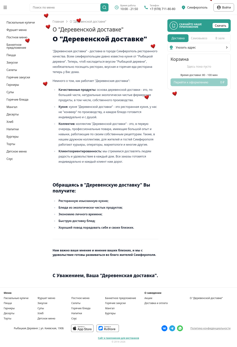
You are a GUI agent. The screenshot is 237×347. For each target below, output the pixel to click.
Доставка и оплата (156, 303)
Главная (58, 21)
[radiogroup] (199, 38)
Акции (148, 298)
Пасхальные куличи (16, 298)
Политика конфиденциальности (210, 328)
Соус (74, 318)
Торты (7, 318)
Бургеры (110, 313)
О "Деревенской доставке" (206, 298)
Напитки (76, 313)
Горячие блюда (81, 308)
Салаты (76, 303)
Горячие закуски (115, 303)
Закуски (42, 303)
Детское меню (46, 318)
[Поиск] (104, 7)
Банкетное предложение (120, 298)
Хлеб (41, 313)
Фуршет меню (46, 298)
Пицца (8, 303)
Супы (41, 308)
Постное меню (80, 298)
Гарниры (9, 308)
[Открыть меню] (5, 7)
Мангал (110, 308)
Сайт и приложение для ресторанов (118, 338)
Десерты (9, 313)
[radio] (178, 38)
